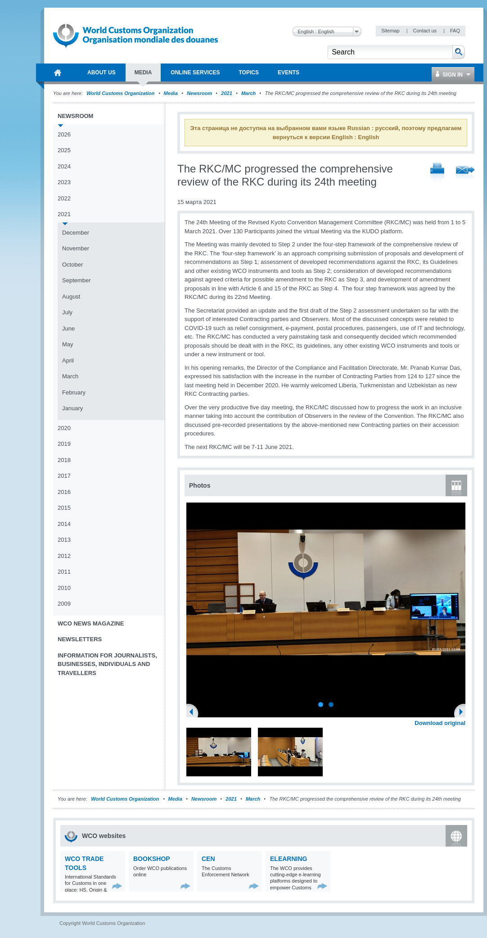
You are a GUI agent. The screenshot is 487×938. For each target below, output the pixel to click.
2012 (64, 556)
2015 (64, 507)
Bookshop (151, 858)
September (76, 280)
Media (171, 93)
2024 (64, 166)
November (75, 248)
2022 (64, 198)
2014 (64, 524)
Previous (193, 712)
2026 (64, 134)
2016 (64, 492)
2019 (64, 443)
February (74, 392)
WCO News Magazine (91, 623)
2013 (64, 539)
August (71, 296)
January (72, 408)
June (68, 328)
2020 (64, 428)
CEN (208, 858)
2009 (64, 603)
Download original (440, 723)
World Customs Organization (121, 93)
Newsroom (199, 93)
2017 (64, 475)
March (248, 93)
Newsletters (80, 639)
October (72, 264)
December (75, 232)
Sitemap (391, 30)
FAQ (455, 30)
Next (463, 712)
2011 (64, 571)
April (68, 360)
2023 (64, 182)
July (67, 312)
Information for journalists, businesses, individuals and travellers (107, 664)
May (67, 344)
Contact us (425, 30)
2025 (64, 150)
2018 (64, 460)
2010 (64, 588)
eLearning (288, 858)
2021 (226, 93)
